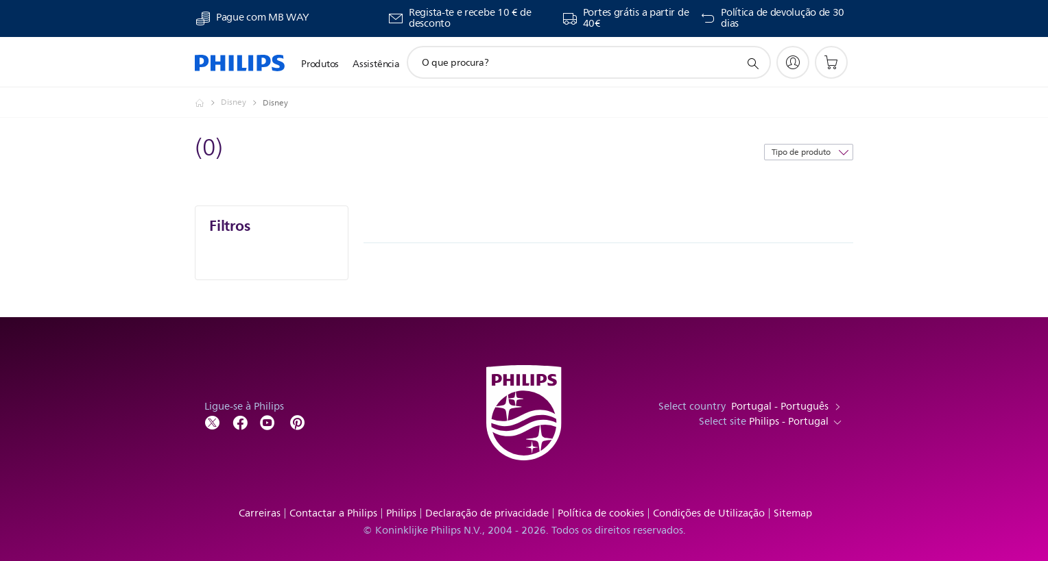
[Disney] (242, 103)
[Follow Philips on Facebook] (240, 421)
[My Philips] (792, 62)
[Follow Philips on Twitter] (212, 421)
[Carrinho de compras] (831, 62)
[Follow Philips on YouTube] (267, 421)
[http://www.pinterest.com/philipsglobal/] (297, 421)
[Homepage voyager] (208, 103)
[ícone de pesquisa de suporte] (752, 63)
